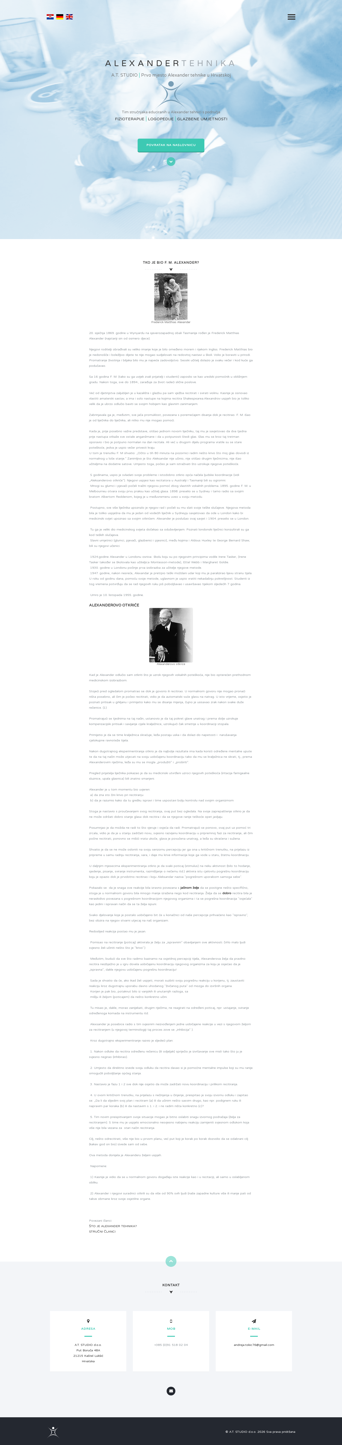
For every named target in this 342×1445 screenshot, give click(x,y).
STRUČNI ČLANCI (99, 1231)
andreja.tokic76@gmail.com (254, 1345)
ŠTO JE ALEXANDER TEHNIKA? (109, 1226)
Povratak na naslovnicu (171, 145)
